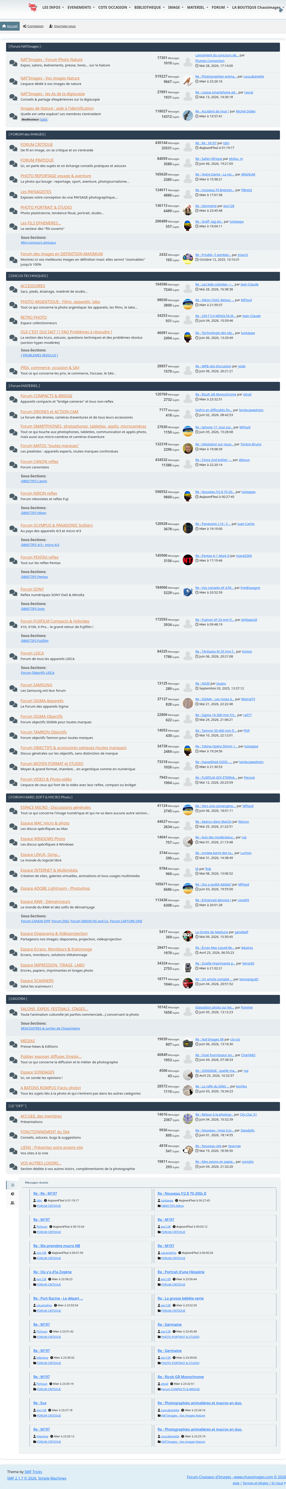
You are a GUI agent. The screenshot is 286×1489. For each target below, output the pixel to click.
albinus (244, 460)
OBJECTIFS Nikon (33, 513)
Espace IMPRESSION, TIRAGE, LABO (52, 965)
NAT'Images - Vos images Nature (50, 78)
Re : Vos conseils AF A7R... (214, 588)
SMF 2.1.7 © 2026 (21, 1478)
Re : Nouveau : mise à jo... (214, 1130)
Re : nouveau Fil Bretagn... (214, 190)
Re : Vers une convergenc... (215, 806)
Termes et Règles (255, 1483)
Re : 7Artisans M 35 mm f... (215, 651)
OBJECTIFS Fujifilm (34, 641)
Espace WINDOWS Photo (43, 838)
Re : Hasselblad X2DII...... (213, 762)
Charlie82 (248, 1055)
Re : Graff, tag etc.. (209, 221)
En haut (279, 1483)
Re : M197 (41, 1219)
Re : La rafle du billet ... (212, 1086)
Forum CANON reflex (39, 461)
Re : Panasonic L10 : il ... (213, 524)
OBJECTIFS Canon (34, 481)
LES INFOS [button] (51, 7)
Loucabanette (254, 76)
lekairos (247, 947)
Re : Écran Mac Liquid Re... (214, 947)
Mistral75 (248, 699)
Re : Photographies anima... (216, 76)
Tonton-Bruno (250, 444)
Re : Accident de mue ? (212, 111)
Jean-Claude (250, 284)
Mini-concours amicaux (38, 242)
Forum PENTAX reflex (40, 557)
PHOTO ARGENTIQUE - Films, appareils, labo (60, 301)
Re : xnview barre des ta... (214, 853)
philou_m (236, 159)
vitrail (247, 394)
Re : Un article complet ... (214, 979)
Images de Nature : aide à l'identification (57, 108)
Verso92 (248, 963)
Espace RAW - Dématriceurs (45, 901)
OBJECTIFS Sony (33, 609)
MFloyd (246, 300)
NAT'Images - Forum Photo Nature (52, 59)
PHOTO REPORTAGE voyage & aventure (56, 175)
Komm (247, 651)
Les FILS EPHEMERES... (41, 223)
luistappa (237, 221)
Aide (236, 1483)
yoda (241, 366)
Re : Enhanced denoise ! (213, 900)
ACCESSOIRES (33, 285)
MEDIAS (28, 1040)
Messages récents (36, 1182)
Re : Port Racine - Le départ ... (58, 1298)
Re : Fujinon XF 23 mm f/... (214, 620)
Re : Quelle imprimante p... (215, 963)
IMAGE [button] (174, 7)
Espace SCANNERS (37, 980)
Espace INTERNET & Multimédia (49, 870)
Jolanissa (42, 1358)
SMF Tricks (33, 1471)
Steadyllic (248, 1130)
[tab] (12, 1185)
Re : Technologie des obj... (214, 333)
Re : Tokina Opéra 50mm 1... (216, 746)
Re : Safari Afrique (208, 159)
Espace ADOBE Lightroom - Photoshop (55, 888)
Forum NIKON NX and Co (89, 921)
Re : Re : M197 (206, 143)
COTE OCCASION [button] (113, 7)
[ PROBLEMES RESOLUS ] (39, 355)
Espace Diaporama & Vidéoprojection (54, 933)
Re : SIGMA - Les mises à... (214, 699)
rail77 (247, 715)
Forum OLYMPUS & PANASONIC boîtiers (57, 525)
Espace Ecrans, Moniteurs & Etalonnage (56, 949)
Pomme (246, 1007)
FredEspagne (250, 588)
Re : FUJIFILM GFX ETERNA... (216, 777)
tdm (226, 143)
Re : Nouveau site (208, 1146)
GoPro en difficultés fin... (213, 410)
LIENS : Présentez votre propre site (52, 1147)
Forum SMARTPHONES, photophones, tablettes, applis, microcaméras (83, 426)
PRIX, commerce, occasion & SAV (50, 367)
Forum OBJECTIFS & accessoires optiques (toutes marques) (73, 747)
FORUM (219, 7)
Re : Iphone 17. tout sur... (214, 427)
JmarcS (243, 255)
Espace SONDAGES (37, 1072)
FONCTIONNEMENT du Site (45, 1131)
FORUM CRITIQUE (37, 144)
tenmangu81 (249, 979)
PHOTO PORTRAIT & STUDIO (46, 207)
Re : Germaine (206, 206)
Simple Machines (52, 1478)
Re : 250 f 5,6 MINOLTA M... (215, 316)
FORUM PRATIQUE (37, 160)
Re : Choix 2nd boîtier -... (213, 460)
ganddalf (241, 932)
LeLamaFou (168, 1253)
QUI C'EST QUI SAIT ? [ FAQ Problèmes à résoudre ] (66, 331)
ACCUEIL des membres (41, 1116)
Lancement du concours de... (217, 55)
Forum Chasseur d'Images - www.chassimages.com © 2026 (236, 1476)
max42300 (244, 556)
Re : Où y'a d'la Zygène (52, 1271)
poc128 (228, 206)
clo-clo (235, 1039)
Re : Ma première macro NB (56, 1245)
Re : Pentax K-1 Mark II (212, 556)
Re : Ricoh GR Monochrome (215, 394)
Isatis (43, 119)
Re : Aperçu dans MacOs (213, 821)
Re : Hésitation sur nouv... (214, 444)
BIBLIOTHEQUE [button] (148, 7)
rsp (244, 837)
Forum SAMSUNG (36, 684)
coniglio (248, 1161)
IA (196, 869)
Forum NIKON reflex (39, 493)
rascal (248, 92)
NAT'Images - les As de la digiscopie (53, 93)
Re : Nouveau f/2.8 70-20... (215, 492)
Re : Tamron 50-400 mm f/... (216, 730)
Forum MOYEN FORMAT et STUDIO (52, 763)
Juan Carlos (246, 524)
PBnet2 (246, 190)
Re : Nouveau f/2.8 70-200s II (182, 1193)
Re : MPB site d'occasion (213, 366)
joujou (221, 683)
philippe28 (249, 620)
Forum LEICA (32, 653)
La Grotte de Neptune (211, 932)
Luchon (246, 853)
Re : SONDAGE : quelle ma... (216, 1070)
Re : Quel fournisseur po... (214, 1055)
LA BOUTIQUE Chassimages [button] (257, 7)
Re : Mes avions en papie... (215, 1161)
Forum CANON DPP (35, 921)
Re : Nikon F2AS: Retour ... (214, 300)
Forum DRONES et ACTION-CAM (49, 411)
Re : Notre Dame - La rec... (214, 174)
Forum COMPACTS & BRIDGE (46, 395)
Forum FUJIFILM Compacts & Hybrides (55, 621)
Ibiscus (243, 821)
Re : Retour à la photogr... (214, 1114)
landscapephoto (251, 410)
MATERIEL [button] (196, 7)
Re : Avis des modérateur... (215, 837)
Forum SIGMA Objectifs (42, 716)
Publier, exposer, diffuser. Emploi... (51, 1056)
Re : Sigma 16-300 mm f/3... (215, 715)
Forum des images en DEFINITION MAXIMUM (62, 253)
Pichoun (41, 1227)
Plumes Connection (210, 61)
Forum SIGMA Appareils (42, 700)
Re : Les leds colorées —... (214, 284)
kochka (241, 1086)
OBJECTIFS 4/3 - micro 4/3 (40, 545)
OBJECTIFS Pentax (34, 577)
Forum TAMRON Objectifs (44, 732)
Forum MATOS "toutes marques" (50, 445)
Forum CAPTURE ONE (126, 921)
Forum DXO (60, 921)
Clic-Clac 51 (248, 1114)
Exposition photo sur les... (214, 1007)
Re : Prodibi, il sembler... (213, 255)
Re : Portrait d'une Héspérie (181, 1271)
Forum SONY (32, 589)
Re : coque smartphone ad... (216, 92)
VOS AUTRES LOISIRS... (41, 1163)
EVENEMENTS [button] (79, 7)
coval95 (243, 900)
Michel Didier (246, 111)
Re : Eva (39, 1402)
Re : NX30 (202, 683)
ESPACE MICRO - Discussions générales (56, 807)
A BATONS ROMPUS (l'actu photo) (51, 1087)
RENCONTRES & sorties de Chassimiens (50, 1028)
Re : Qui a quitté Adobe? (213, 884)
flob (208, 869)
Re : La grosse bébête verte (181, 1298)
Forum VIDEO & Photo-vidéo (46, 779)
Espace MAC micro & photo (45, 823)
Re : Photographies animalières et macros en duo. (200, 1402)
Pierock (249, 777)
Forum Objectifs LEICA (38, 672)
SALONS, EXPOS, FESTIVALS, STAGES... (54, 1008)
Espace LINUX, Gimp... (40, 854)
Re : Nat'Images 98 (209, 1039)
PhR (247, 730)
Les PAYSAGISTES (36, 191)
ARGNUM (248, 174)
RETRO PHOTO (34, 317)
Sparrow (234, 1146)
